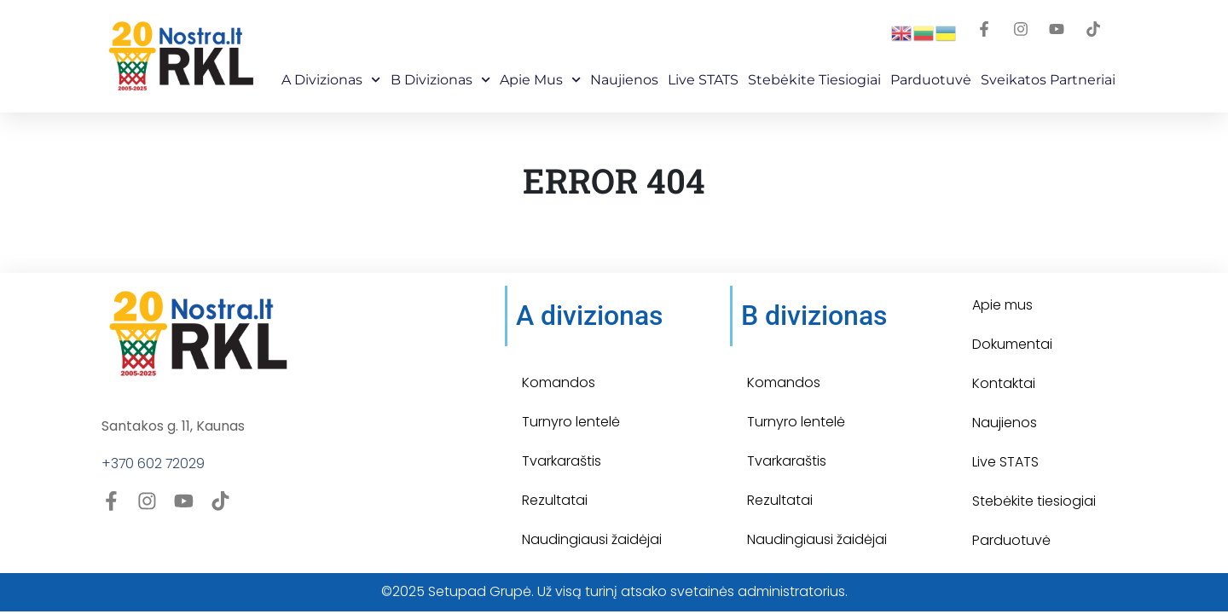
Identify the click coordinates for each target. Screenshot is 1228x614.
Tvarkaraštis (561, 461)
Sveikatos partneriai (1048, 80)
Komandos (558, 382)
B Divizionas (440, 80)
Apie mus (540, 80)
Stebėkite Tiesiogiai (814, 80)
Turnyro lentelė (571, 422)
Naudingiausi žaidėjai (592, 539)
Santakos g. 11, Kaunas (173, 426)
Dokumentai (1012, 344)
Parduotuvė (930, 80)
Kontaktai (1003, 383)
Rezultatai (555, 500)
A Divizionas (330, 80)
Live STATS (703, 80)
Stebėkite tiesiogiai (1034, 501)
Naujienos (624, 80)
